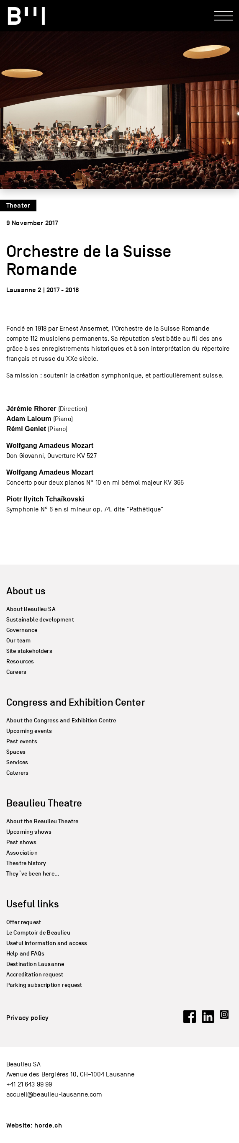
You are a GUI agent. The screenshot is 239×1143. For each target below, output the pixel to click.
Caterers (17, 772)
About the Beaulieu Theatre (42, 821)
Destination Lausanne (35, 964)
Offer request (23, 922)
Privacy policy (27, 1018)
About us (26, 591)
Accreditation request (34, 974)
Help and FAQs (25, 953)
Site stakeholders (29, 651)
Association (22, 852)
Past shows (21, 842)
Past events (21, 741)
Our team (18, 640)
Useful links (32, 904)
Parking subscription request (44, 985)
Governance (22, 630)
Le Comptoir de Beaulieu (38, 932)
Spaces (16, 751)
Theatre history (26, 863)
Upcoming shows (28, 831)
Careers (16, 672)
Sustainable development (40, 619)
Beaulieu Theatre (44, 803)
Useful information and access (46, 943)
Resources (20, 661)
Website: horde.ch (34, 1125)
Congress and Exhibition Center (75, 702)
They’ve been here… (32, 873)
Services (17, 762)
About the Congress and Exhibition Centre (61, 720)
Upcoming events (29, 731)
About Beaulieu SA (31, 609)
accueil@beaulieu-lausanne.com (54, 1094)
